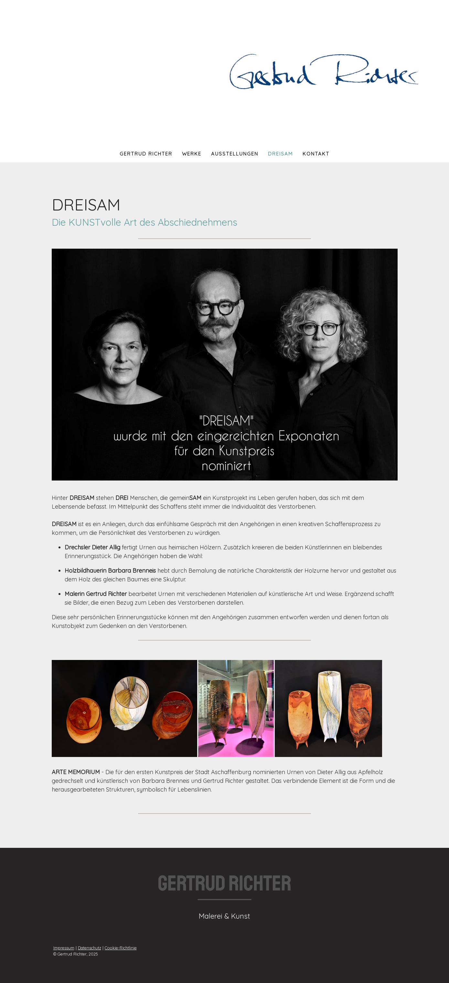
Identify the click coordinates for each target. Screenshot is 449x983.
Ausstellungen (234, 154)
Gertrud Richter (146, 154)
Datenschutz (89, 947)
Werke (191, 154)
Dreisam (280, 154)
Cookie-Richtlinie (121, 947)
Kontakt (316, 154)
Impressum (63, 947)
